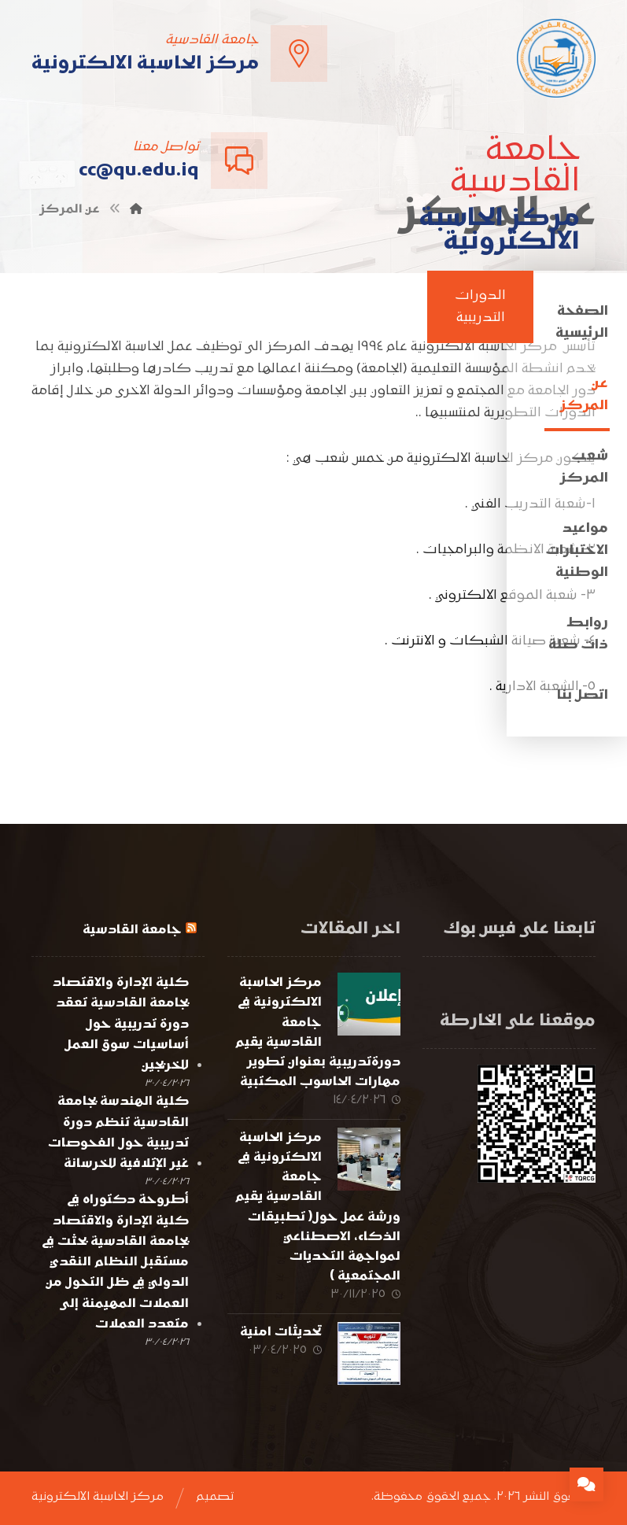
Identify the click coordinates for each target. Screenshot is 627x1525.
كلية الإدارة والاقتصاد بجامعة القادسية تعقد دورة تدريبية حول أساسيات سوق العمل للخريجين (121, 1024)
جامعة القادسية (132, 930)
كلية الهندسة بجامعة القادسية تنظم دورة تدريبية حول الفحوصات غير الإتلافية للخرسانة (118, 1133)
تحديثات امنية (281, 1332)
